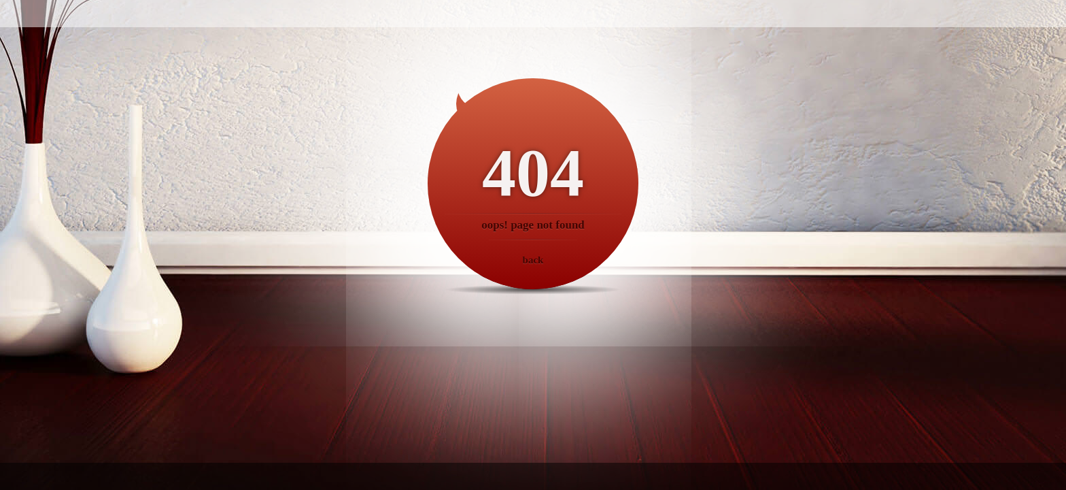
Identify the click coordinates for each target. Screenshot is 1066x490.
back (533, 260)
